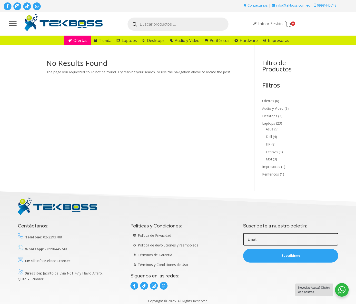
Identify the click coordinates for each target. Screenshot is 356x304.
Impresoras (278, 40)
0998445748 (325, 5)
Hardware (249, 40)
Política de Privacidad (154, 235)
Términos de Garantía (155, 255)
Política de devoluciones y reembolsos (168, 245)
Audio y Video (187, 40)
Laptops (129, 40)
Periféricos (219, 40)
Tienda (105, 40)
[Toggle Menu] (13, 23)
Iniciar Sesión (270, 23)
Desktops (156, 40)
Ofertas (80, 40)
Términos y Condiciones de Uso (163, 264)
